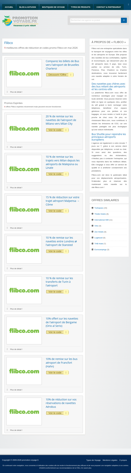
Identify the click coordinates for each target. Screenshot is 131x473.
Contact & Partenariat (108, 7)
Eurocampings (100, 250)
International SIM (101, 220)
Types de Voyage (93, 460)
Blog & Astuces (27, 7)
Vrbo (96, 226)
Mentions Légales (110, 460)
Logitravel (98, 238)
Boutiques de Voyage (53, 7)
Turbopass (98, 208)
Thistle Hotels (100, 214)
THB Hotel (98, 244)
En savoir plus (86, 468)
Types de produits (80, 7)
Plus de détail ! (14, 92)
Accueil (9, 7)
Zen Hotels (99, 232)
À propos (123, 460)
